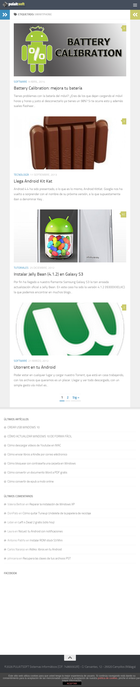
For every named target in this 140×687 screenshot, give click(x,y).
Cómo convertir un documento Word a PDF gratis (37, 472)
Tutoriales (21, 268)
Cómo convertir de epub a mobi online (30, 481)
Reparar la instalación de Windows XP (52, 504)
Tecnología (21, 174)
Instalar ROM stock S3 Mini (46, 540)
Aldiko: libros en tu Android (45, 549)
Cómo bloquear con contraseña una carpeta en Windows (41, 463)
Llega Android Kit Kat (33, 181)
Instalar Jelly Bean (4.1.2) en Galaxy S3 (48, 274)
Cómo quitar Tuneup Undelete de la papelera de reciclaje (57, 513)
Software (20, 81)
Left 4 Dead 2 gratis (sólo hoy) (36, 522)
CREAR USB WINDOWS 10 (23, 427)
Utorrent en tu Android (35, 367)
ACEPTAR (72, 683)
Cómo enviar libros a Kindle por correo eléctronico (37, 454)
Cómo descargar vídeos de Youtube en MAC (34, 445)
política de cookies (107, 678)
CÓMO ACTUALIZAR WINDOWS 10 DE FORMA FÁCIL (39, 436)
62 (123, 214)
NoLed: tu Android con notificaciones (40, 531)
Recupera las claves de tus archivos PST (47, 558)
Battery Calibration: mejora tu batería (48, 88)
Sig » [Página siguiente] (76, 397)
